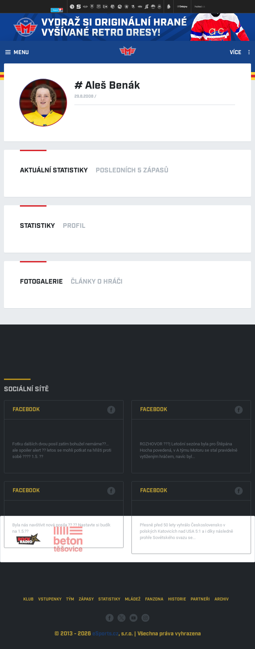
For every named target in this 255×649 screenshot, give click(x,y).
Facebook (26, 457)
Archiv (221, 619)
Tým (70, 619)
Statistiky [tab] (37, 226)
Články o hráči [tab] (97, 281)
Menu (21, 52)
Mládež (132, 619)
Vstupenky (49, 619)
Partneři (200, 619)
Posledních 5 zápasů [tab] (132, 170)
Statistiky (109, 619)
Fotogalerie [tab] (41, 281)
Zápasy (86, 619)
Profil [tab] (74, 226)
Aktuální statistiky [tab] (54, 170)
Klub (28, 619)
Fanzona (154, 619)
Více (235, 52)
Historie (177, 619)
